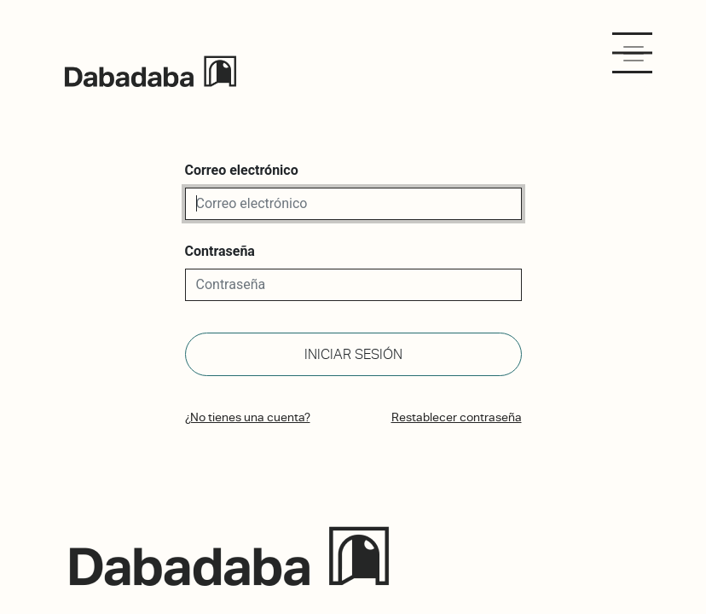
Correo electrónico (241, 170)
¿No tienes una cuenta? (247, 417)
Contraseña (220, 251)
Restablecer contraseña (456, 417)
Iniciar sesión (353, 354)
